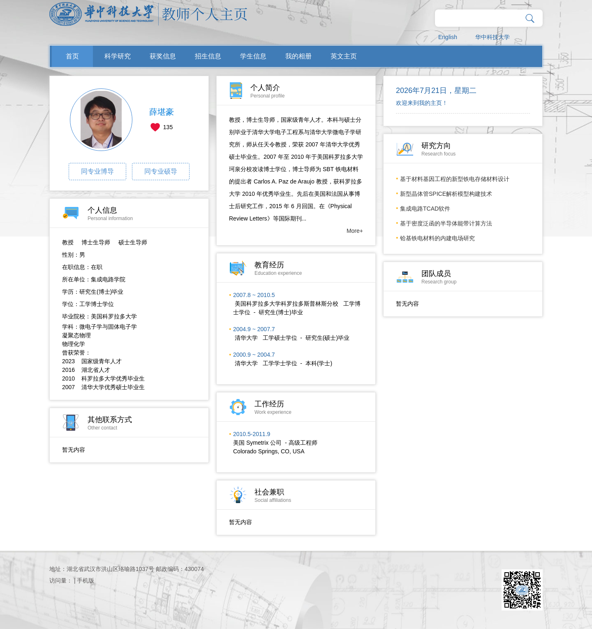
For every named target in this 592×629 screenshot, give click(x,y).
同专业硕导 (160, 171)
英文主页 (344, 56)
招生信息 (208, 56)
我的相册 (298, 56)
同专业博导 (97, 171)
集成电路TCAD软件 (425, 208)
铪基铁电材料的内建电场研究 (437, 238)
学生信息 (253, 56)
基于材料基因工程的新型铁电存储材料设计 (454, 179)
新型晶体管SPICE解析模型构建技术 (446, 193)
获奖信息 (163, 56)
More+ (355, 230)
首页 (72, 56)
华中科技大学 (492, 37)
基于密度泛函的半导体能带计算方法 (446, 223)
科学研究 (117, 56)
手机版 (85, 580)
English (447, 37)
